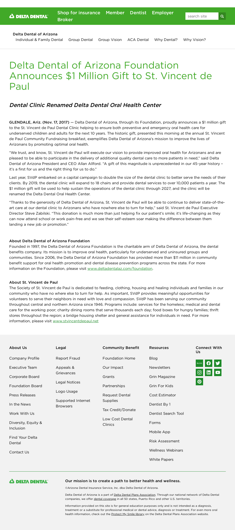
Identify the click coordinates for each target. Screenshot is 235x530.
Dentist (138, 12)
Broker (65, 19)
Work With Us (21, 413)
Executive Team (23, 367)
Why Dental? (166, 39)
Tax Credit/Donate (119, 409)
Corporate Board (24, 376)
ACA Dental (138, 39)
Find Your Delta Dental (23, 440)
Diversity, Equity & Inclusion (25, 425)
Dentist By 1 (160, 404)
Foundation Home (119, 358)
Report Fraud (68, 358)
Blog (153, 358)
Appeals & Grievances (66, 370)
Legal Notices (68, 382)
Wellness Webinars (166, 450)
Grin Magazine (162, 376)
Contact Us (19, 452)
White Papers (161, 459)
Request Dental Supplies (116, 398)
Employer (162, 12)
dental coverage (105, 499)
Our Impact (113, 367)
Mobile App (159, 431)
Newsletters (159, 367)
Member (115, 12)
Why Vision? (194, 39)
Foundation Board (25, 385)
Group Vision (110, 39)
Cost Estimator (162, 395)
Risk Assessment (164, 441)
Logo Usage (67, 391)
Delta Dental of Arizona (35, 34)
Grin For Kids (161, 385)
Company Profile (24, 358)
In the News (20, 404)
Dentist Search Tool (166, 413)
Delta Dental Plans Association (134, 494)
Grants (109, 376)
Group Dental (80, 39)
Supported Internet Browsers (73, 403)
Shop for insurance (78, 12)
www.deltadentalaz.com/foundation (119, 268)
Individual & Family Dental (39, 39)
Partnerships (114, 385)
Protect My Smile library (127, 514)
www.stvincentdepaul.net (75, 321)
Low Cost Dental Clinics (118, 422)
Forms (155, 422)
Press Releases (22, 395)
